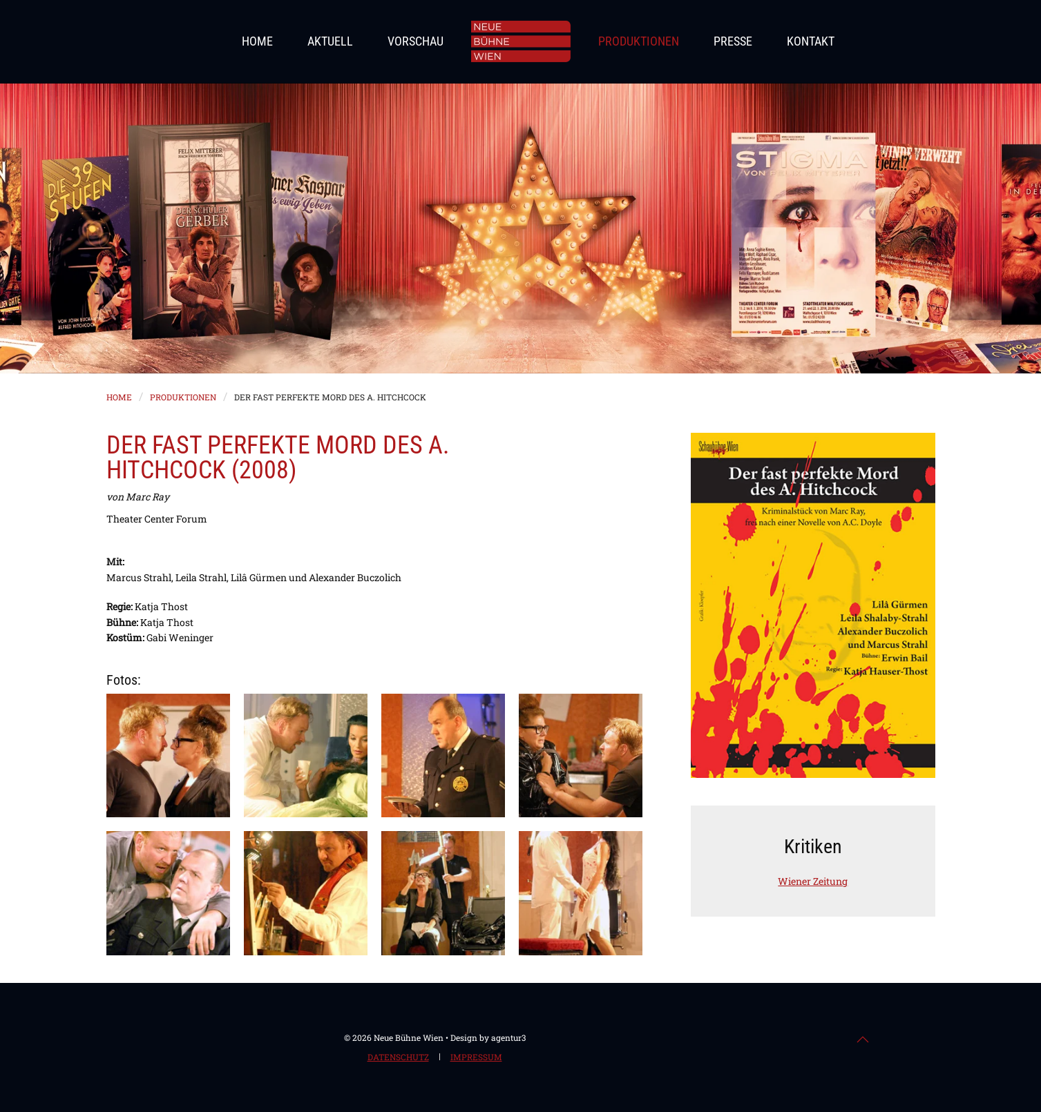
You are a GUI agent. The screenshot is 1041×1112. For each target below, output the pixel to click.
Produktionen (638, 41)
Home (257, 41)
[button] (168, 755)
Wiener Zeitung (813, 881)
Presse (733, 41)
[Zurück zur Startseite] (521, 41)
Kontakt (810, 41)
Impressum (476, 1058)
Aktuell (330, 41)
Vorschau (415, 41)
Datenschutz (398, 1058)
